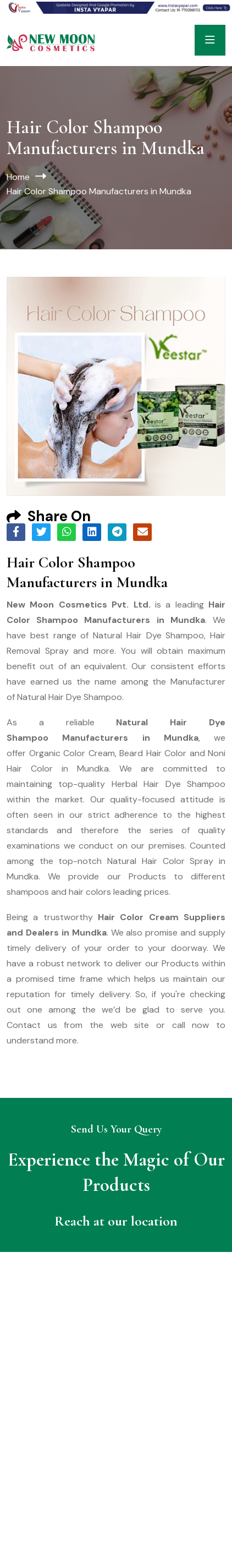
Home (18, 177)
